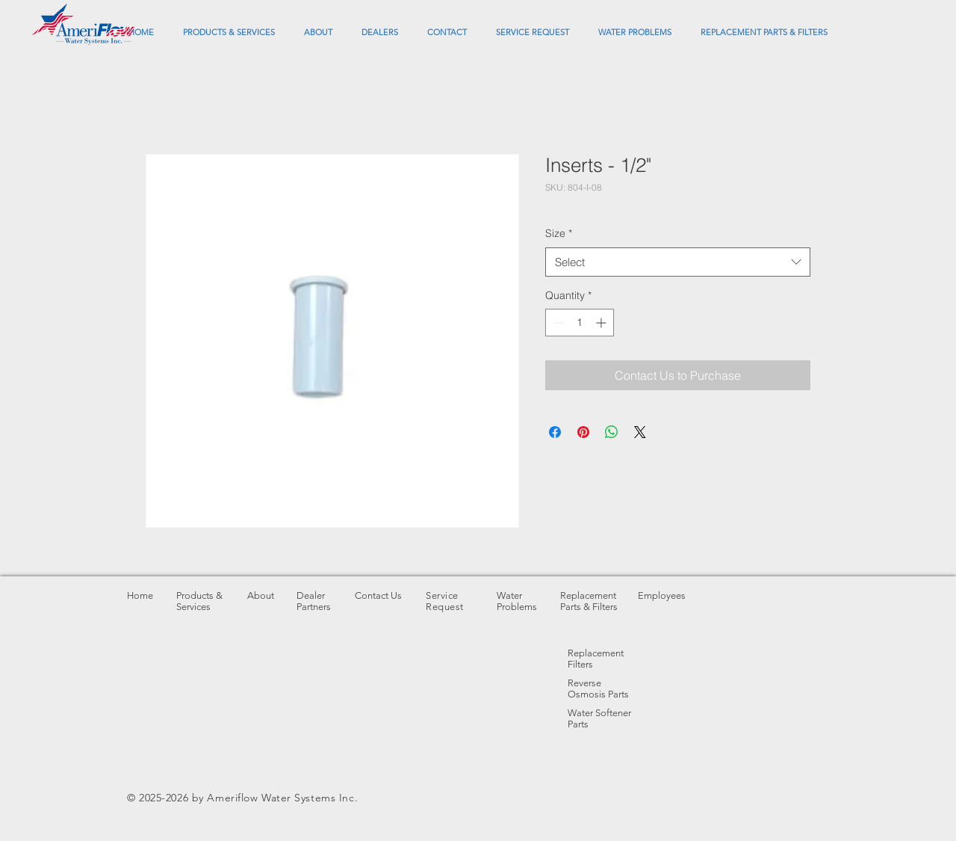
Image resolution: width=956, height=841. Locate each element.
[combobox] (677, 262)
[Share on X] (640, 432)
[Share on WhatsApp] (612, 432)
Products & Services (199, 601)
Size (558, 233)
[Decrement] (556, 322)
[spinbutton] (579, 322)
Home (140, 595)
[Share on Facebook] (555, 432)
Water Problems (517, 601)
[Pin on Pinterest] (583, 432)
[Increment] (602, 322)
